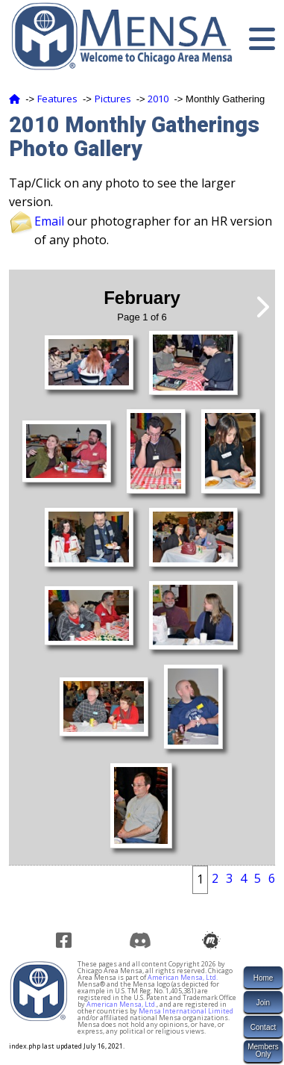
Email (49, 221)
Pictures (113, 98)
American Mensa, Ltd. (183, 977)
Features (57, 98)
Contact (263, 1027)
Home (263, 978)
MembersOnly (263, 1050)
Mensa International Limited (186, 1011)
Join (263, 1003)
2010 (158, 98)
